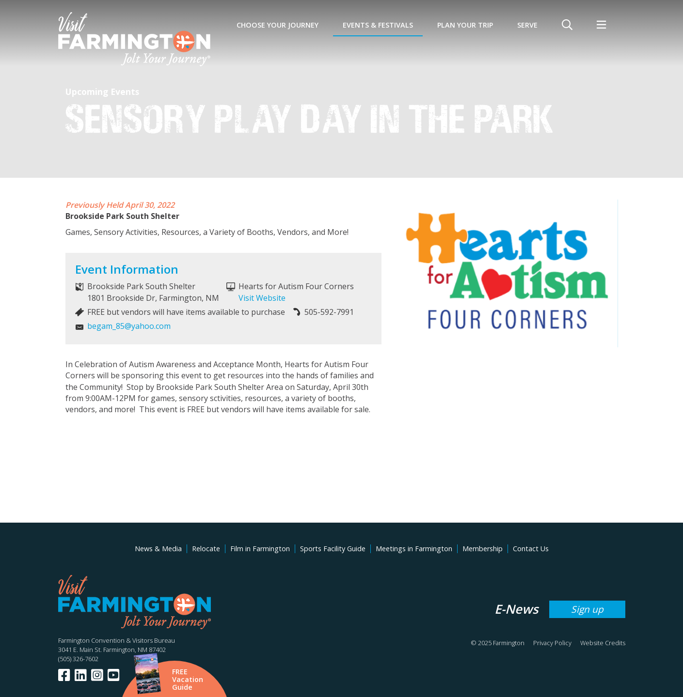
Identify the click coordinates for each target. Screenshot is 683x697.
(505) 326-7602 (78, 658)
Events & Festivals (378, 25)
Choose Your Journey (277, 25)
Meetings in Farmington (414, 548)
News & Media (158, 548)
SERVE (527, 25)
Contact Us (531, 548)
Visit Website (262, 298)
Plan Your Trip (465, 25)
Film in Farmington (260, 548)
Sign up (587, 609)
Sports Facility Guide (332, 548)
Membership (482, 548)
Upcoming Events (102, 91)
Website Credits (602, 642)
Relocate (206, 548)
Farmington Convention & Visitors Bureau (116, 640)
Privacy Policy (552, 642)
